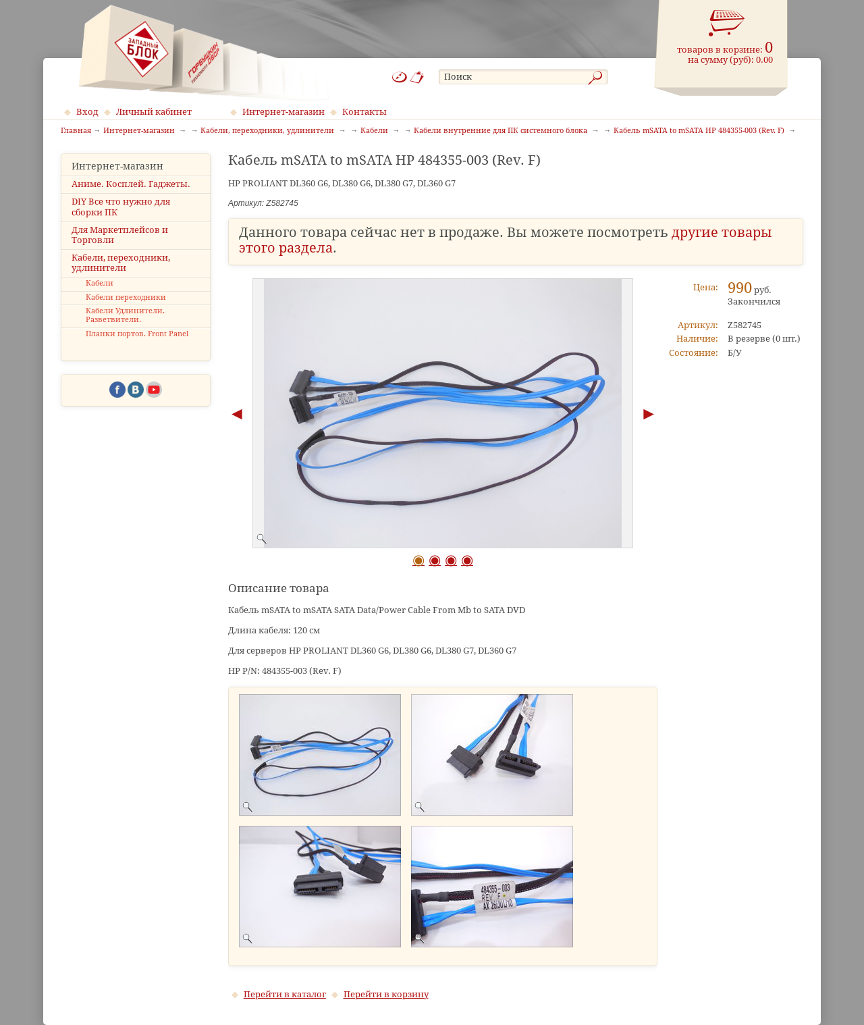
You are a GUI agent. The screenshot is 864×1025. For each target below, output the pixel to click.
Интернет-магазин (283, 112)
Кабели (99, 283)
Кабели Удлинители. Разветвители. (125, 315)
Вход (87, 112)
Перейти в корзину (386, 994)
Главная (76, 131)
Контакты (364, 112)
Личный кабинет (154, 112)
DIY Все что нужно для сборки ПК (121, 206)
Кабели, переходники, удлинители (121, 263)
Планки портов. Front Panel (137, 334)
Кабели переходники (126, 297)
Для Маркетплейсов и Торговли (120, 235)
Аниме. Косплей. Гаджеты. (131, 184)
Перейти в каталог (285, 994)
